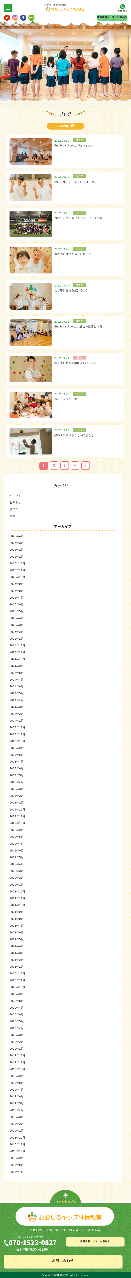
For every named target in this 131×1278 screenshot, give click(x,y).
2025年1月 (17, 638)
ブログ (14, 509)
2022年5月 (17, 857)
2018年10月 (17, 1151)
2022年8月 (17, 836)
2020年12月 (17, 973)
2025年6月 (17, 604)
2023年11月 (17, 734)
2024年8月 (17, 672)
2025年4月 (17, 618)
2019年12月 (17, 1055)
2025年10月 (17, 577)
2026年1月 (17, 556)
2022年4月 (17, 864)
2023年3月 (17, 788)
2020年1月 (17, 1048)
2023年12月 (17, 727)
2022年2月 (17, 877)
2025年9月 (17, 583)
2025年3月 (17, 624)
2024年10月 (17, 659)
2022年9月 (17, 829)
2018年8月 (17, 1164)
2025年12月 (17, 563)
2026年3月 (17, 542)
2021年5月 (17, 939)
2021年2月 (17, 959)
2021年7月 (17, 925)
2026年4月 (17, 536)
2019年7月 (17, 1089)
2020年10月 (17, 987)
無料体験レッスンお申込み (111, 17)
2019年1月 (17, 1130)
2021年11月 (17, 898)
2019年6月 (17, 1096)
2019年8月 (17, 1082)
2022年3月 (17, 870)
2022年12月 (17, 809)
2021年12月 (17, 891)
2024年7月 (17, 679)
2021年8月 (17, 918)
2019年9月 (17, 1075)
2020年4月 (17, 1028)
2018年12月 (17, 1137)
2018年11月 (17, 1144)
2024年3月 (17, 706)
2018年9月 (17, 1158)
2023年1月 (17, 802)
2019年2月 (17, 1123)
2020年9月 (17, 993)
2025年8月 (17, 590)
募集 (12, 515)
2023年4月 (17, 782)
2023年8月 (17, 754)
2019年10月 (17, 1069)
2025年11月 (17, 570)
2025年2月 (17, 631)
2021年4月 (17, 946)
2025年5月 (17, 611)
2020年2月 (17, 1041)
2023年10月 (17, 741)
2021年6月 (17, 932)
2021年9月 (17, 911)
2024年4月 (17, 700)
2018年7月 (17, 1171)
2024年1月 (17, 720)
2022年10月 (17, 822)
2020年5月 (17, 1021)
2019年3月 (17, 1117)
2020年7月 (17, 1007)
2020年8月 (17, 1000)
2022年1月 (17, 884)
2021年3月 (17, 952)
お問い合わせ (63, 1261)
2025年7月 (17, 597)
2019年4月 (17, 1110)
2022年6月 (17, 850)
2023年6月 (17, 768)
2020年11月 (17, 980)
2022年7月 (17, 843)
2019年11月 (17, 1062)
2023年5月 (17, 775)
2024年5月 (17, 693)
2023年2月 (17, 795)
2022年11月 (17, 816)
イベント (15, 495)
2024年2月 (17, 713)
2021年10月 (17, 905)
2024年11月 (17, 652)
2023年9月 (17, 747)
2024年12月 (17, 645)
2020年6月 (17, 1014)
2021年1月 (17, 966)
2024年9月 (17, 665)
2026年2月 (17, 549)
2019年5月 (17, 1103)
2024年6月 (17, 686)
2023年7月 (17, 761)
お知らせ (15, 502)
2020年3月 (17, 1034)
